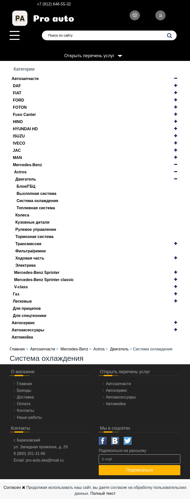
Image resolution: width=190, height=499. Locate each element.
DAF (17, 86)
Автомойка (22, 337)
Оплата (23, 404)
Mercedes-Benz (27, 165)
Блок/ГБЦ (26, 186)
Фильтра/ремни (30, 251)
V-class (21, 287)
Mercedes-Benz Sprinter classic (44, 280)
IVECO (19, 143)
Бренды (24, 390)
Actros (20, 172)
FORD (18, 100)
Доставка (25, 397)
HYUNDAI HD (25, 129)
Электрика (25, 265)
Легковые (22, 301)
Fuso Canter (24, 114)
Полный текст (103, 493)
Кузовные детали (32, 222)
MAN (17, 158)
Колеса (22, 215)
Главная (24, 384)
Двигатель (25, 179)
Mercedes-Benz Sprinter (36, 272)
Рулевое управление (35, 229)
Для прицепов (27, 308)
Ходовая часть (29, 258)
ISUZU (19, 136)
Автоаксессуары (28, 330)
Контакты (25, 410)
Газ (16, 294)
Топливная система (36, 208)
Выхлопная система (36, 193)
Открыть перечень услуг (89, 55)
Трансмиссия (28, 244)
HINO (18, 122)
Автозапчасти (25, 79)
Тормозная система (34, 237)
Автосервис (23, 323)
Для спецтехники (29, 316)
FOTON (20, 107)
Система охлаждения (37, 201)
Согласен (14, 487)
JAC (17, 150)
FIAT (17, 93)
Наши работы (29, 417)
